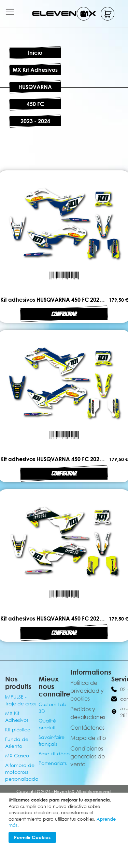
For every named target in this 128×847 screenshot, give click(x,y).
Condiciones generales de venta (87, 756)
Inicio (35, 52)
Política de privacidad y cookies (87, 690)
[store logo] (64, 13)
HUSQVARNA (35, 86)
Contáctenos (87, 727)
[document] (65, 820)
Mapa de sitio (88, 737)
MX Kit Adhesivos (35, 69)
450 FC (35, 104)
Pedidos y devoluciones (87, 713)
